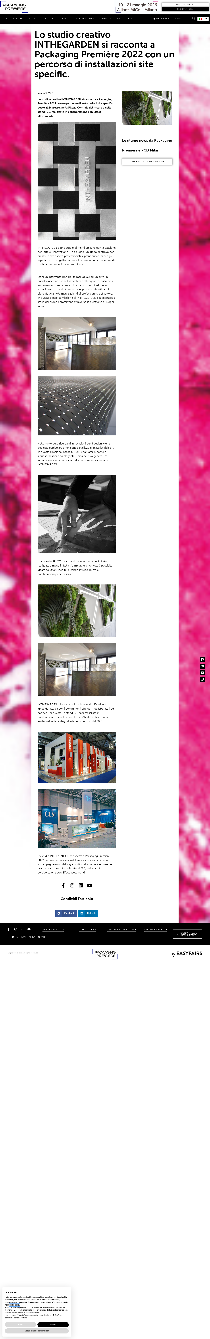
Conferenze (105, 19)
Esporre (64, 18)
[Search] (193, 18)
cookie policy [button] (14, 1305)
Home (5, 19)
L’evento (18, 18)
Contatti (132, 19)
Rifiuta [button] (20, 1324)
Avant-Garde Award (84, 19)
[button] (185, 5)
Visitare (33, 18)
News (119, 18)
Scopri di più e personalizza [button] (37, 1331)
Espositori (48, 18)
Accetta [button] (53, 1324)
